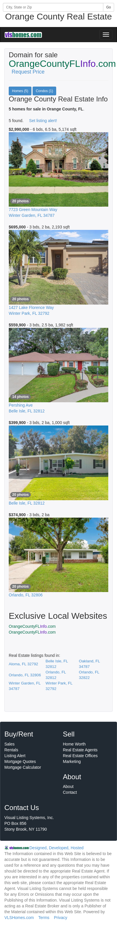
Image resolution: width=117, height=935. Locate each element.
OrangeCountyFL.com (32, 626)
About (68, 786)
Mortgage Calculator (22, 767)
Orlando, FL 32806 (25, 675)
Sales (9, 744)
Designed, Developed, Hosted (56, 847)
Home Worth (74, 744)
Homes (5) (20, 91)
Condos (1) (44, 91)
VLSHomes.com (19, 917)
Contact (70, 792)
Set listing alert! (43, 120)
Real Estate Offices (80, 755)
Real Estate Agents (80, 750)
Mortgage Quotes (20, 761)
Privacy (60, 917)
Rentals (11, 750)
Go (108, 7)
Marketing (72, 761)
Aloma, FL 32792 (23, 664)
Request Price (28, 72)
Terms (43, 917)
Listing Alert (14, 755)
